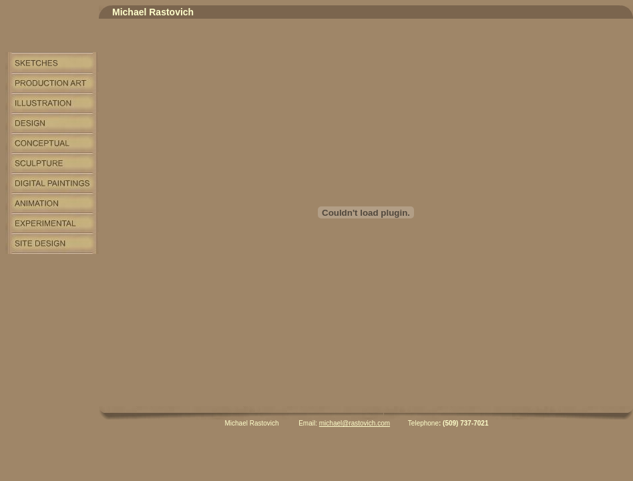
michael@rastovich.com (354, 423)
